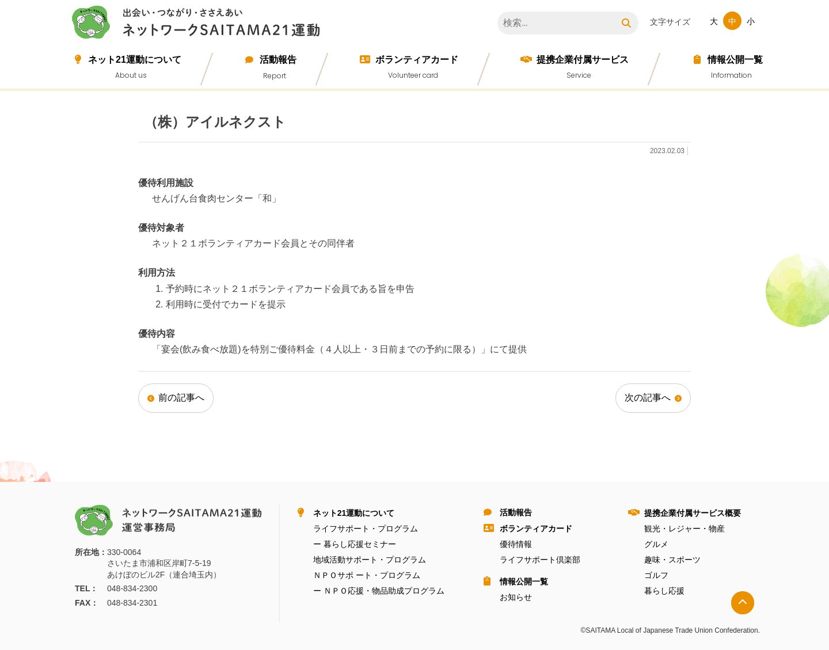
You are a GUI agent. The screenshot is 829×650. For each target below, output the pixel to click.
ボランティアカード (416, 59)
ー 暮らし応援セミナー (354, 544)
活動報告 (278, 59)
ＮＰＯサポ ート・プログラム (366, 575)
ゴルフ (656, 575)
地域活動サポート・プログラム (369, 559)
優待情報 (516, 544)
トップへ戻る (742, 602)
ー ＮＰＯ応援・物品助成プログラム (378, 590)
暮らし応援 (664, 590)
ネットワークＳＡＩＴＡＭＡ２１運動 (198, 24)
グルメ (656, 544)
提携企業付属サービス (583, 59)
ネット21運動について (134, 59)
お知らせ (516, 597)
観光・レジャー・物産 (684, 528)
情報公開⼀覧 (735, 59)
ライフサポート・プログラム (365, 528)
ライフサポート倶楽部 (540, 559)
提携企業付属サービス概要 (692, 513)
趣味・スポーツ (672, 559)
